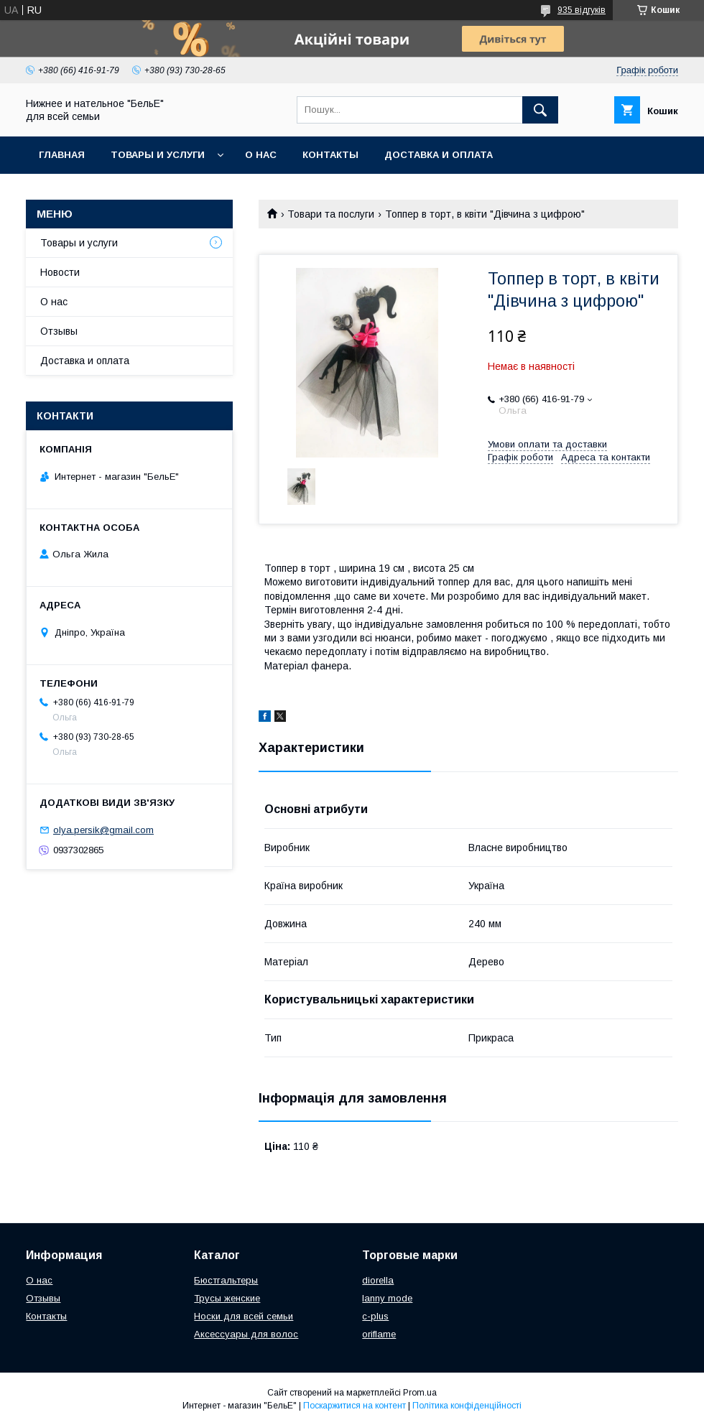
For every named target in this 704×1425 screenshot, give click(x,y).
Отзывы (59, 331)
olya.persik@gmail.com (103, 830)
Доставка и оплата (438, 154)
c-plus (375, 1316)
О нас (261, 154)
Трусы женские (227, 1298)
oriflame (379, 1334)
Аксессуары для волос (246, 1334)
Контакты (330, 154)
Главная (62, 154)
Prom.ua (420, 1393)
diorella (378, 1280)
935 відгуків (581, 10)
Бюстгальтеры (226, 1280)
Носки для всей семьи (243, 1316)
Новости (60, 272)
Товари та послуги (330, 214)
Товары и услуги (158, 154)
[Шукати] (540, 110)
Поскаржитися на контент (354, 1406)
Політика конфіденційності (467, 1406)
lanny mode (387, 1298)
